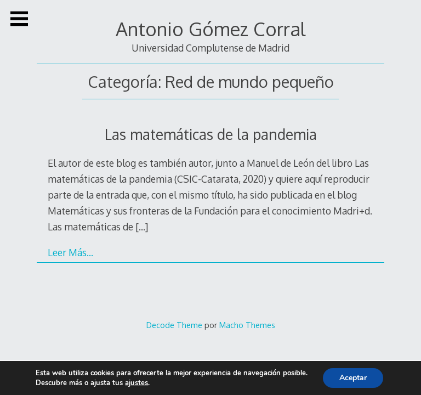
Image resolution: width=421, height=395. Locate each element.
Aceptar (353, 378)
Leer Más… (70, 252)
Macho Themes (247, 325)
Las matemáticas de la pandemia (211, 134)
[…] (141, 227)
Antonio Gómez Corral (210, 29)
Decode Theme (174, 325)
